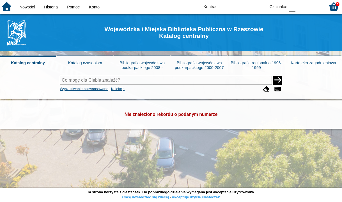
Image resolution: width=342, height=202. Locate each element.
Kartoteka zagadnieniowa (313, 63)
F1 (301, 6)
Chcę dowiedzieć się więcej (145, 197)
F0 (292, 6)
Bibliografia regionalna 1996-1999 (256, 65)
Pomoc (73, 7)
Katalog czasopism (85, 63)
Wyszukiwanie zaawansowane (84, 89)
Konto (94, 7)
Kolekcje (118, 89)
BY (260, 6)
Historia (51, 7)
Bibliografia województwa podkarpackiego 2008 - (142, 65)
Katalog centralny (28, 63)
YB (249, 6)
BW (237, 6)
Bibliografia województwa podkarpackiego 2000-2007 (199, 65)
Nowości (27, 7)
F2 (314, 6)
